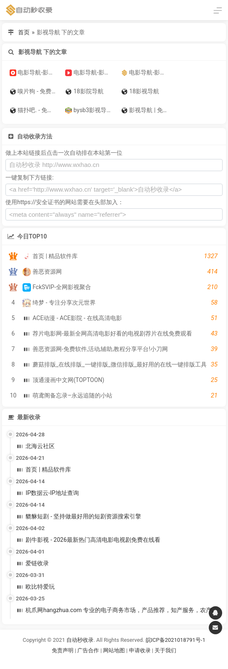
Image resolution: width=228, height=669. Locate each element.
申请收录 (140, 650)
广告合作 (88, 650)
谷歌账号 (97, 660)
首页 (24, 32)
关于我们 (165, 650)
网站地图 (114, 650)
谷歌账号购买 (125, 660)
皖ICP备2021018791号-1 (175, 640)
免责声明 (62, 650)
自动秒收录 (80, 640)
